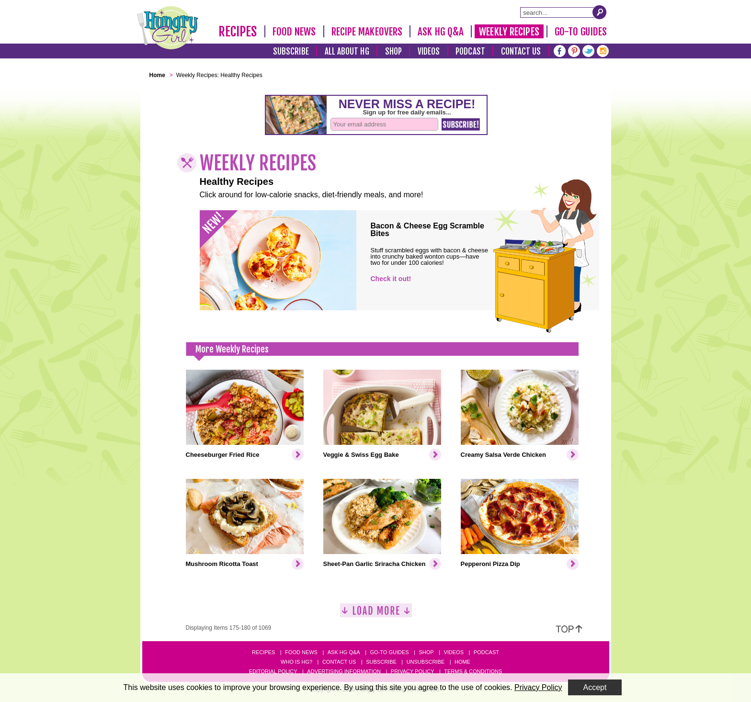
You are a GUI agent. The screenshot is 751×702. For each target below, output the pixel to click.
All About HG (347, 51)
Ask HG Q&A (441, 31)
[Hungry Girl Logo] (167, 27)
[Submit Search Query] (599, 12)
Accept (595, 687)
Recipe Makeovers (367, 31)
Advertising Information (344, 671)
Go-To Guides (581, 31)
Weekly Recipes (509, 31)
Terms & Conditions (473, 671)
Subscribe (291, 51)
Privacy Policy (412, 671)
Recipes (237, 31)
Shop (393, 51)
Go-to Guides (389, 652)
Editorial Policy (273, 671)
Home (462, 662)
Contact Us (521, 51)
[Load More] (376, 614)
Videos (429, 51)
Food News (294, 31)
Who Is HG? (296, 662)
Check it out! (391, 279)
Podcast (470, 51)
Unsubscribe (425, 662)
